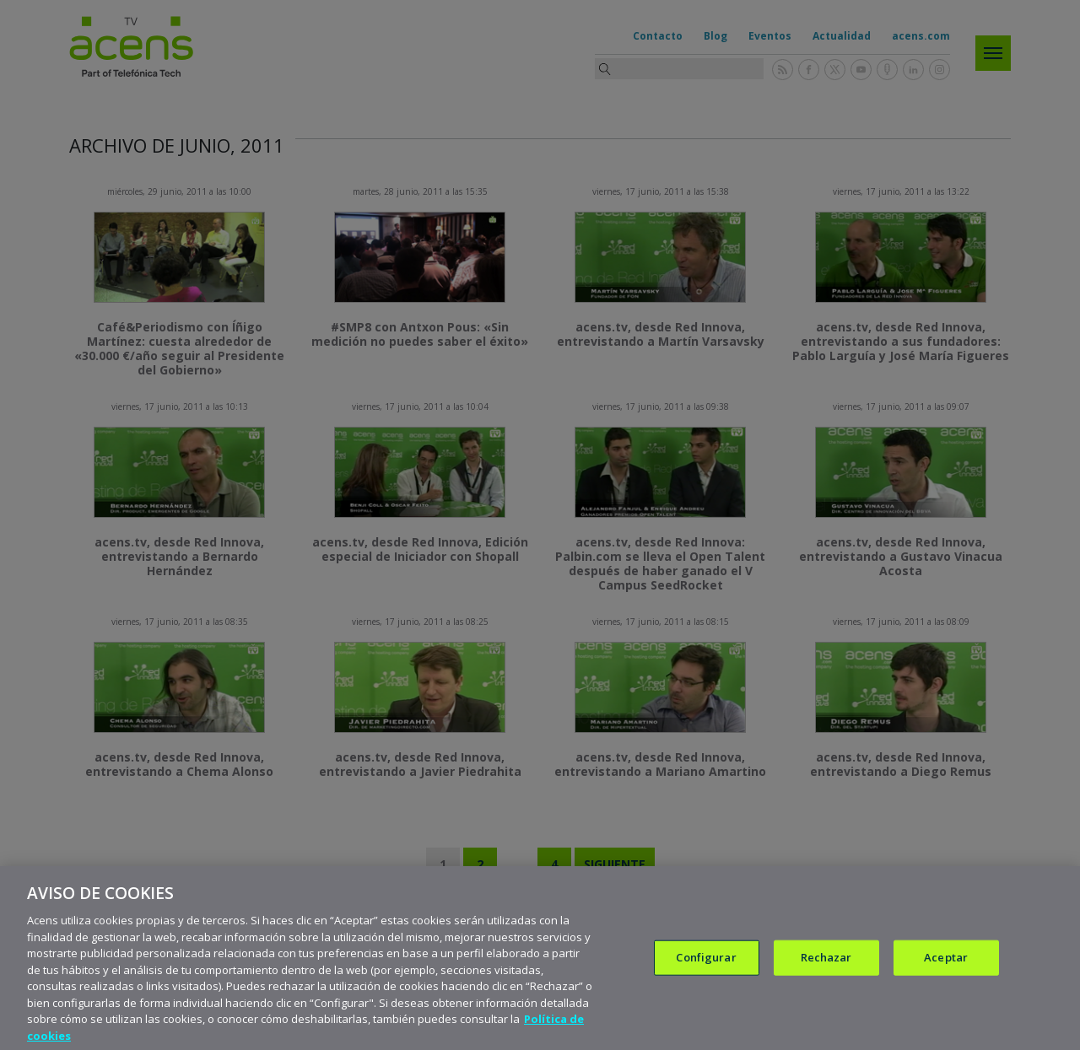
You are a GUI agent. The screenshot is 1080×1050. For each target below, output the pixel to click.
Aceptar (946, 969)
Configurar (706, 969)
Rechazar (826, 969)
